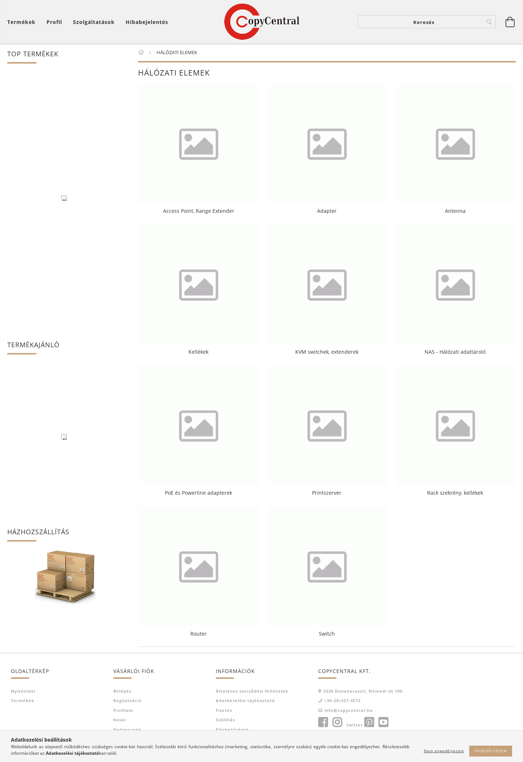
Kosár (119, 719)
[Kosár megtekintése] (23, 22)
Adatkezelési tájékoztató (245, 700)
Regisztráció (127, 700)
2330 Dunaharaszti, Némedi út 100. (363, 691)
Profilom (123, 710)
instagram (337, 722)
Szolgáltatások (94, 22)
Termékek (23, 700)
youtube (383, 722)
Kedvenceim (127, 729)
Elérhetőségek (232, 729)
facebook (323, 722)
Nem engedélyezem (444, 750)
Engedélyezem (490, 750)
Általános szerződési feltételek (252, 691)
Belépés (122, 691)
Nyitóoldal (23, 691)
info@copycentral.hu (348, 710)
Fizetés (224, 710)
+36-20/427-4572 (342, 700)
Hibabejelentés (147, 22)
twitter (354, 725)
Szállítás (225, 719)
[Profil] (54, 22)
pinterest (369, 722)
